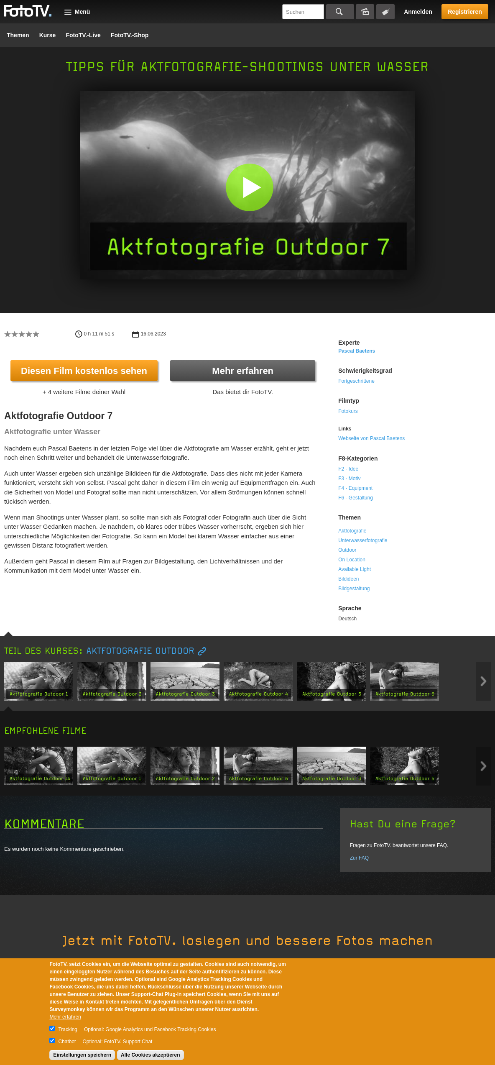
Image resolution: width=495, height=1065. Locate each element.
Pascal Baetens (356, 351)
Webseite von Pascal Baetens (371, 438)
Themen (18, 35)
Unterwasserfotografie (362, 540)
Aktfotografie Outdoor (140, 651)
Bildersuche (365, 11)
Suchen (340, 11)
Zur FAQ (359, 858)
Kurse (47, 35)
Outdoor (347, 550)
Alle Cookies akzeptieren (150, 1055)
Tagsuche (385, 11)
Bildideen (348, 579)
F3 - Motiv (349, 478)
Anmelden (418, 11)
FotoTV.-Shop (129, 35)
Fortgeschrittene (356, 381)
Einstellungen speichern (82, 1055)
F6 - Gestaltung (355, 498)
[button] (249, 187)
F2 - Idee (348, 469)
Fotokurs (348, 411)
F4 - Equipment (355, 488)
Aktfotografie (352, 531)
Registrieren (465, 11)
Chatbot (67, 1042)
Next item (483, 681)
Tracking (67, 1029)
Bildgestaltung (354, 588)
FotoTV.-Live (83, 35)
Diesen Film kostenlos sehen (84, 371)
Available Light (354, 569)
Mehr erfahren (242, 371)
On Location (351, 560)
